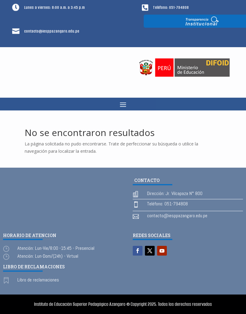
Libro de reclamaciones (38, 280)
